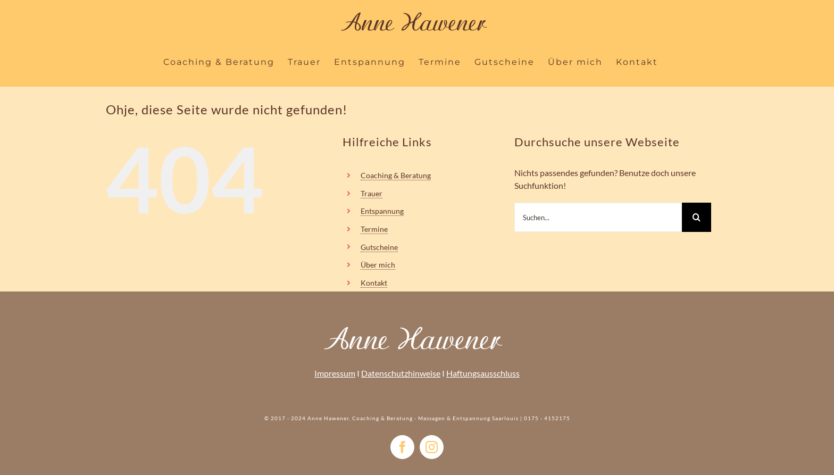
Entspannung (382, 210)
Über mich (378, 264)
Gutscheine (379, 247)
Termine (374, 229)
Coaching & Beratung (396, 175)
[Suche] (696, 217)
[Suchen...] (598, 217)
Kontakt (374, 282)
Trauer (371, 193)
